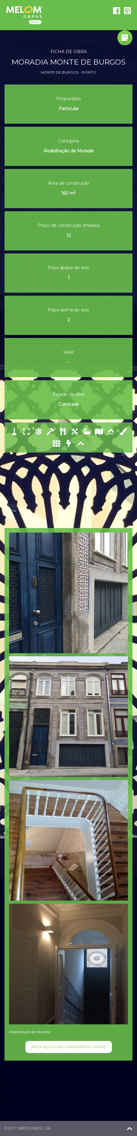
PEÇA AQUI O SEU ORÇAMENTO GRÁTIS (68, 1047)
